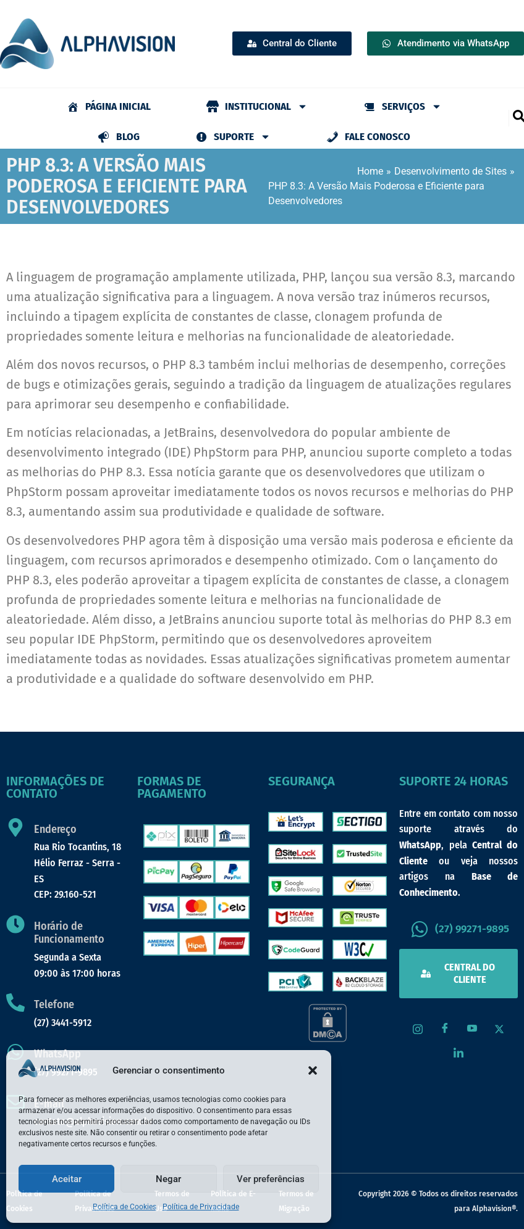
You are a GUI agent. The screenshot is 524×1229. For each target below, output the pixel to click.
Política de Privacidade (201, 1206)
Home (370, 171)
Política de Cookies (124, 1206)
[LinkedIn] (458, 1054)
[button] (312, 1070)
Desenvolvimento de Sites (450, 171)
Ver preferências (271, 1179)
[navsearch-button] (518, 115)
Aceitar (67, 1179)
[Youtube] (472, 1029)
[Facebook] (445, 1029)
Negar (168, 1179)
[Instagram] (417, 1029)
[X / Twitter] (499, 1029)
